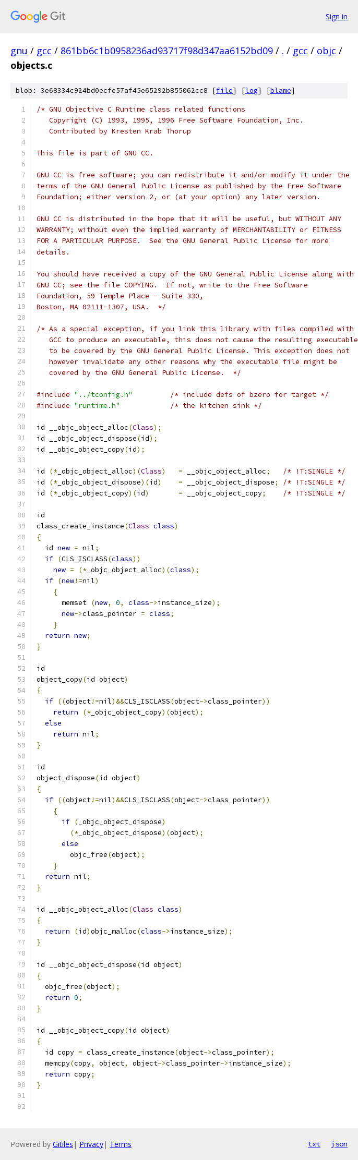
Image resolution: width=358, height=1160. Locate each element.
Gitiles (63, 1144)
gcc (44, 50)
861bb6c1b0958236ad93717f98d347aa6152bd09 (167, 50)
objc (326, 50)
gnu (19, 50)
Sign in (337, 16)
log (251, 90)
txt (314, 1144)
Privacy (91, 1144)
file (224, 90)
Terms (121, 1144)
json (339, 1144)
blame (280, 90)
